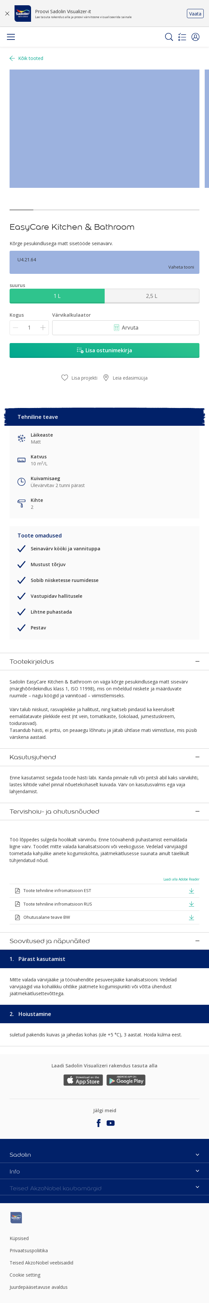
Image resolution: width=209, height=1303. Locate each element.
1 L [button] (57, 296)
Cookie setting (25, 1222)
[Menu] (11, 37)
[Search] (169, 37)
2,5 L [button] (151, 296)
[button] (195, 37)
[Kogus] (29, 327)
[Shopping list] (182, 37)
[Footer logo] (41, 1165)
